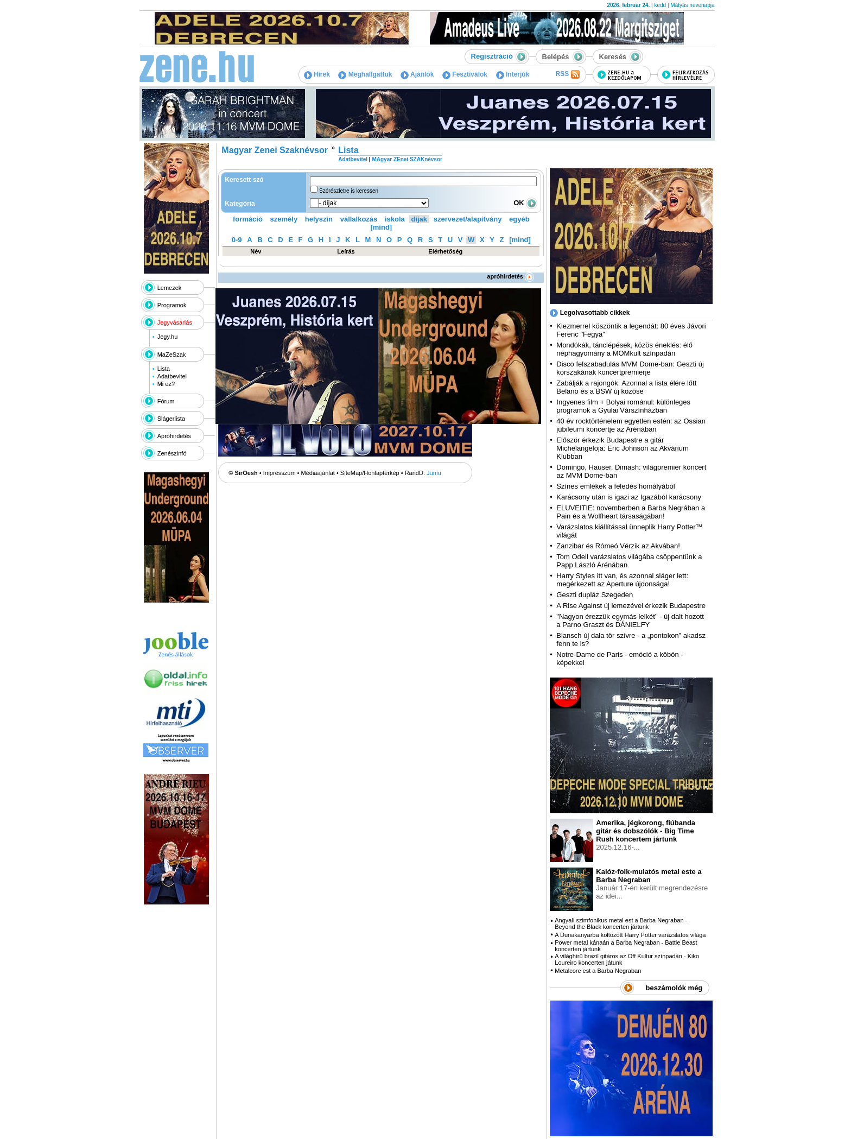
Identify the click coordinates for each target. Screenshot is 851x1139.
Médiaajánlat (318, 473)
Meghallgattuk (365, 74)
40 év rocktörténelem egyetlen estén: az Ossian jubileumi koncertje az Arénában (631, 425)
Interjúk (513, 74)
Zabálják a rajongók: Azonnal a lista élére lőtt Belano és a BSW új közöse (626, 387)
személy (284, 219)
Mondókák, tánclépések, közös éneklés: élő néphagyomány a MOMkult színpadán (624, 349)
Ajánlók (417, 74)
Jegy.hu (167, 336)
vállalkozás (359, 219)
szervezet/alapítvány (468, 219)
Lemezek (169, 287)
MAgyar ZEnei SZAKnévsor (407, 159)
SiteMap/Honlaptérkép (369, 473)
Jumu (434, 473)
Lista (163, 368)
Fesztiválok (464, 74)
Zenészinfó (172, 453)
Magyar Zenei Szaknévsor (274, 150)
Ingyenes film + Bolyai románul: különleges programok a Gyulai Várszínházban (623, 406)
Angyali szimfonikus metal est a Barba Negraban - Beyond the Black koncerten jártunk (621, 923)
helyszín (319, 219)
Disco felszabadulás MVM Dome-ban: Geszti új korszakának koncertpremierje (630, 368)
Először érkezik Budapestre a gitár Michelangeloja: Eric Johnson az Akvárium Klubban (622, 448)
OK (525, 203)
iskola (395, 219)
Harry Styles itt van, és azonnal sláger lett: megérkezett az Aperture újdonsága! (622, 580)
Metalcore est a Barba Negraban (598, 970)
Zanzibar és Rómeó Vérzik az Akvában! (618, 546)
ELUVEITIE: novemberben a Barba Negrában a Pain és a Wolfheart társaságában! (630, 512)
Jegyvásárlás (174, 322)
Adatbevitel (172, 376)
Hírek (317, 74)
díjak (419, 219)
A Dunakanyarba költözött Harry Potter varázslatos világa (630, 935)
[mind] (381, 227)
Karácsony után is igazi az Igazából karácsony (628, 497)
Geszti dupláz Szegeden (594, 595)
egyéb (519, 219)
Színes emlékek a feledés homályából (615, 486)
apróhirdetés (510, 276)
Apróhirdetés (174, 436)
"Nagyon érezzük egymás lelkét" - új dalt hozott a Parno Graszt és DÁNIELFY (630, 620)
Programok (172, 305)
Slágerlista (171, 418)
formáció (248, 219)
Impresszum (279, 473)
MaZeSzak (171, 354)
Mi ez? (166, 384)
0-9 (237, 240)
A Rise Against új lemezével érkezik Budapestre (631, 606)
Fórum (166, 401)
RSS (567, 74)
